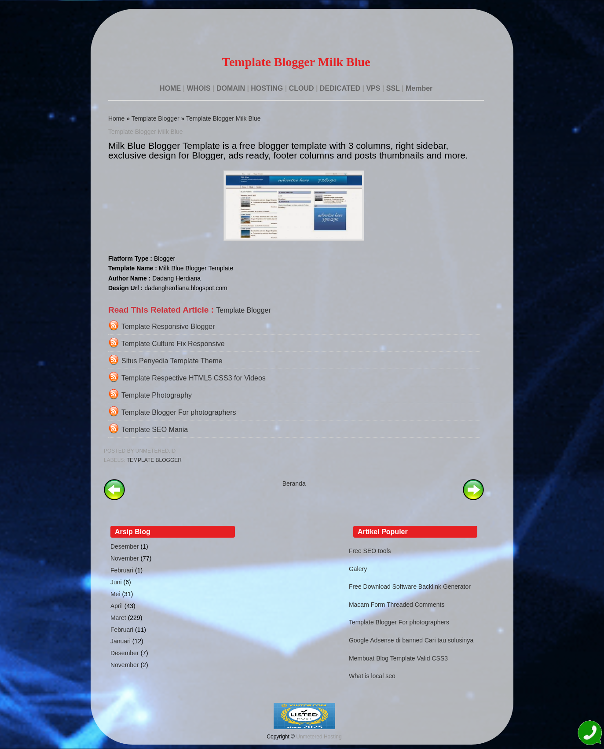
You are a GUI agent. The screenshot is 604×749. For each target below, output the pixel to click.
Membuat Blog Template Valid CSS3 (398, 658)
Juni (116, 582)
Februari (121, 570)
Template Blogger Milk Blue (223, 118)
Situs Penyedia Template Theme (172, 361)
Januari (120, 641)
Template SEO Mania (154, 429)
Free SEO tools (370, 550)
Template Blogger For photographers (178, 412)
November (124, 558)
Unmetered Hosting (318, 737)
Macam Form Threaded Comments (397, 604)
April (116, 605)
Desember (124, 546)
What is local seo (372, 675)
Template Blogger (155, 118)
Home (116, 118)
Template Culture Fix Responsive (173, 343)
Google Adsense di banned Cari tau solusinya (411, 640)
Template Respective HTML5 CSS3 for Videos (193, 378)
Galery (358, 568)
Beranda (294, 483)
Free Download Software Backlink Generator (410, 586)
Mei (115, 594)
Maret (118, 617)
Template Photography (156, 395)
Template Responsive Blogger (168, 326)
